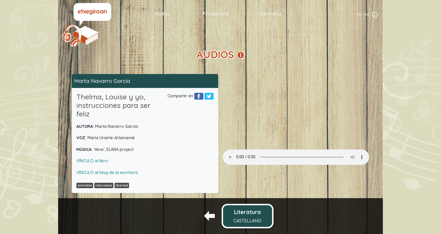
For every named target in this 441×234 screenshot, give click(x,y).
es (367, 14)
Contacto (270, 13)
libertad (122, 185)
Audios (162, 13)
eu (359, 14)
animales (84, 185)
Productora (215, 13)
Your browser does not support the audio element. (296, 157)
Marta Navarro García (102, 80)
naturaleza (103, 185)
